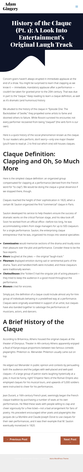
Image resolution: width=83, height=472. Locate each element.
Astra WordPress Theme (59, 458)
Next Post (70, 441)
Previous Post (16, 439)
